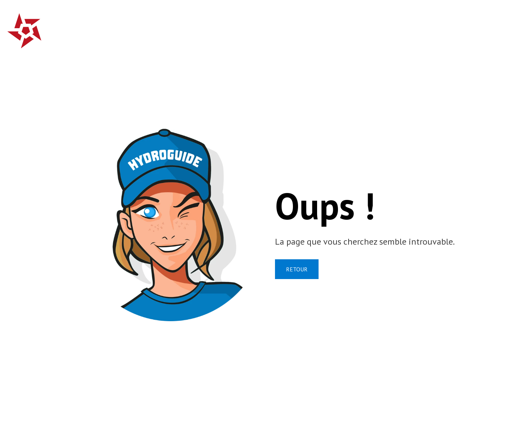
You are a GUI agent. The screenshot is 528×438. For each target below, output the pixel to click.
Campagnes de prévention (310, 27)
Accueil (179, 27)
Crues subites (227, 27)
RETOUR (297, 269)
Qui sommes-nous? (405, 27)
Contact (465, 27)
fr (497, 26)
